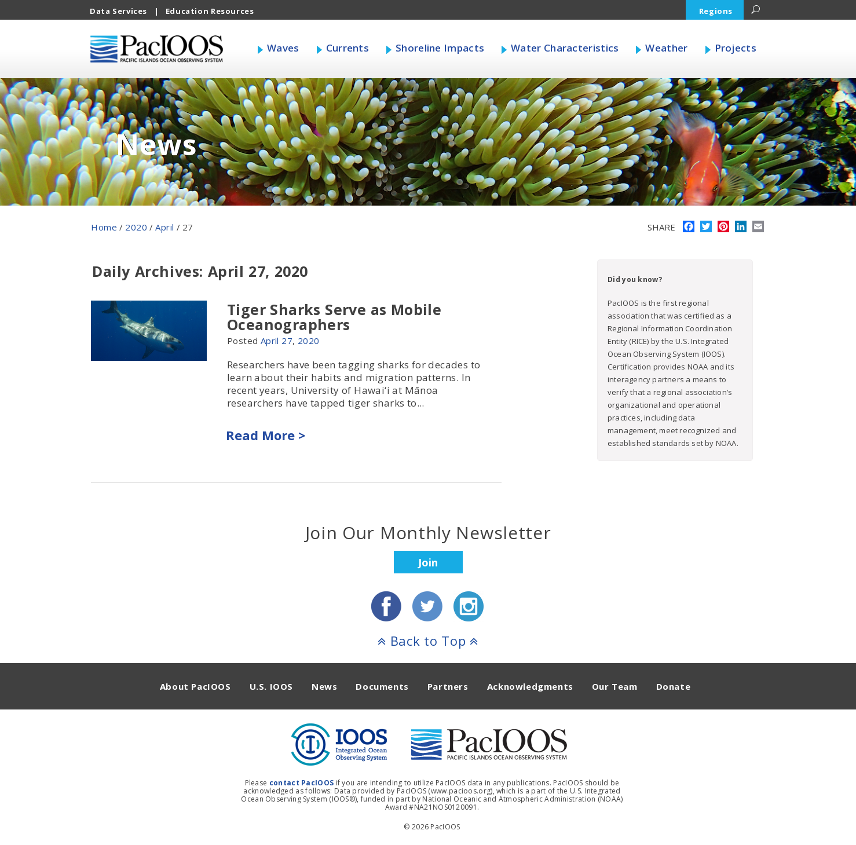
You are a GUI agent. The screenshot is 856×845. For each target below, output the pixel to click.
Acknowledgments (530, 686)
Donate (673, 686)
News (324, 686)
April (164, 227)
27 (286, 340)
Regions (716, 11)
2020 (136, 227)
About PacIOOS (195, 686)
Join (428, 562)
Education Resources (210, 11)
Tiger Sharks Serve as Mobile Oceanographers (334, 316)
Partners (448, 686)
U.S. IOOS (271, 686)
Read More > (265, 435)
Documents (382, 686)
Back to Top (428, 640)
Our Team (615, 686)
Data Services (118, 11)
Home (104, 227)
